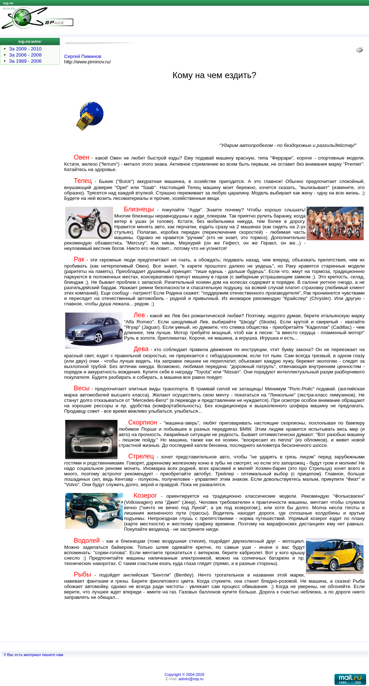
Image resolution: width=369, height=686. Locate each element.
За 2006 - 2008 (25, 55)
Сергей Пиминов (82, 56)
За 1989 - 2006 (25, 61)
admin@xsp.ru (191, 679)
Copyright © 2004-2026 (184, 674)
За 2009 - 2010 (25, 48)
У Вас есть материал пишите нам (33, 655)
